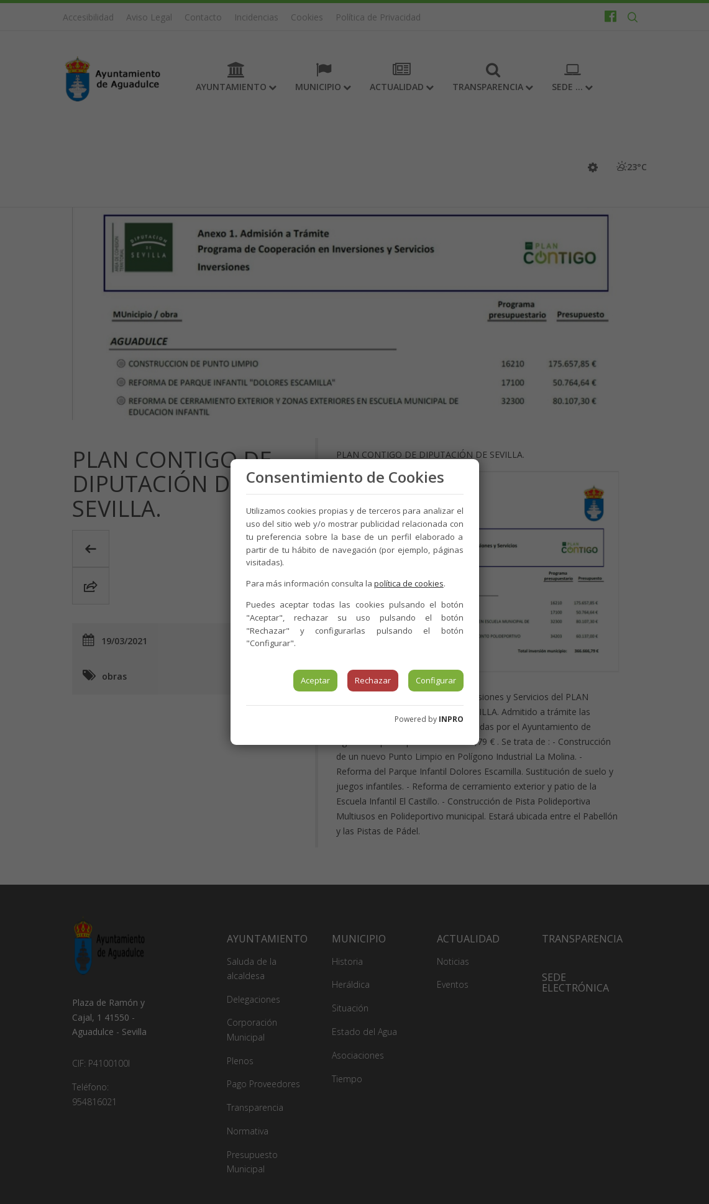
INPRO (451, 719)
